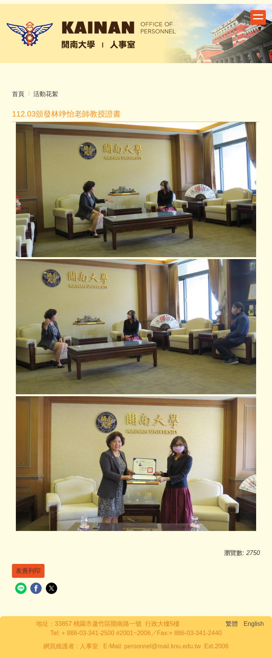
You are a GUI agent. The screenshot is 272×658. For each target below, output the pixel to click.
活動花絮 (45, 94)
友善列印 (28, 570)
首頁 (18, 94)
